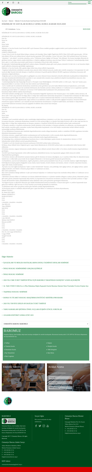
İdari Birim (51, 353)
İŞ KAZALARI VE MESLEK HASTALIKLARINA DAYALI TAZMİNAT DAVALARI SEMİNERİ (36, 263)
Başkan (50, 343)
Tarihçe (7, 343)
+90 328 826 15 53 (9, 450)
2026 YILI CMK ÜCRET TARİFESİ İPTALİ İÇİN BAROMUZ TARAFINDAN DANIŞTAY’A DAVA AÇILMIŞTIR (41, 280)
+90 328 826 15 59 (9, 452)
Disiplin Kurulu (52, 346)
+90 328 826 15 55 (72, 428)
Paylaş (18, 29)
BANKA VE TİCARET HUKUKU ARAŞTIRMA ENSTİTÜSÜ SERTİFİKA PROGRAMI (33, 298)
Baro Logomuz (9, 356)
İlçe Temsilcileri (10, 353)
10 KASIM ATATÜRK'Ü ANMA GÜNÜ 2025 (18, 315)
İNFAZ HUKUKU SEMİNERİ (13, 274)
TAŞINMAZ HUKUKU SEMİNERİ (15, 292)
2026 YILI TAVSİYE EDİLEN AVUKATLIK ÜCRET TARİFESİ (24, 303)
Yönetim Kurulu (10, 346)
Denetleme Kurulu (10, 349)
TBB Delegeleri (52, 349)
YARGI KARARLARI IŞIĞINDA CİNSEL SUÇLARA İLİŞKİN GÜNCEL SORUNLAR (32, 309)
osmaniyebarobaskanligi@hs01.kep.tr (12, 464)
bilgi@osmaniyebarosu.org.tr (73, 433)
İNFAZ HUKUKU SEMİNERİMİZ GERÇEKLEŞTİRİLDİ (22, 268)
